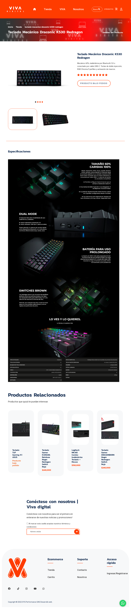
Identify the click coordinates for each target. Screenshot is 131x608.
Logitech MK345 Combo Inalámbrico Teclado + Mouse (77, 456)
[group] (39, 77)
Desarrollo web (47, 603)
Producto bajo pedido (94, 84)
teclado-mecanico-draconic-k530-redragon (45, 27)
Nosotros (78, 9)
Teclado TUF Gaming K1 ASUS (17, 454)
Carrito (51, 578)
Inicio (10, 27)
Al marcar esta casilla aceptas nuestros (48, 526)
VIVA (62, 9)
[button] (35, 102)
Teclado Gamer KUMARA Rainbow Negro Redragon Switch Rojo (46, 459)
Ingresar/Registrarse (117, 574)
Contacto (82, 570)
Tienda (47, 9)
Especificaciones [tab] (19, 152)
